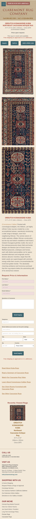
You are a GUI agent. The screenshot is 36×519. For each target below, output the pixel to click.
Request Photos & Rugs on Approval (13, 485)
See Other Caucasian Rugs (12, 393)
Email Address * (6, 291)
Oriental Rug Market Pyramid (10, 504)
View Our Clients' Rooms (9, 507)
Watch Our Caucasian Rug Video (14, 377)
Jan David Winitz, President (10, 509)
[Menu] (3, 4)
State (24, 337)
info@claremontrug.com (9, 474)
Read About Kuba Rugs (10, 368)
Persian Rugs (6, 514)
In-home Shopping (7, 483)
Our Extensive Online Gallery (10, 493)
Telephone (5, 319)
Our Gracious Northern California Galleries (14, 490)
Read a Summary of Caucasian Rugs (15, 373)
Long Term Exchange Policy (10, 512)
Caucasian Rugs (7, 517)
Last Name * (5, 285)
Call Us (14, 43)
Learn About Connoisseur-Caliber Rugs (16, 382)
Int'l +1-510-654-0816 (25, 18)
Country (17, 343)
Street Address (15, 327)
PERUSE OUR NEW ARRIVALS (18, 3)
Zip (3, 343)
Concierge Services (8, 488)
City (3, 337)
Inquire (4, 43)
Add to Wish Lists (28, 43)
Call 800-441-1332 (9, 18)
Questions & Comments (8, 298)
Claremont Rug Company (18, 13)
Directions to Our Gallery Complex (12, 495)
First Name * (5, 279)
